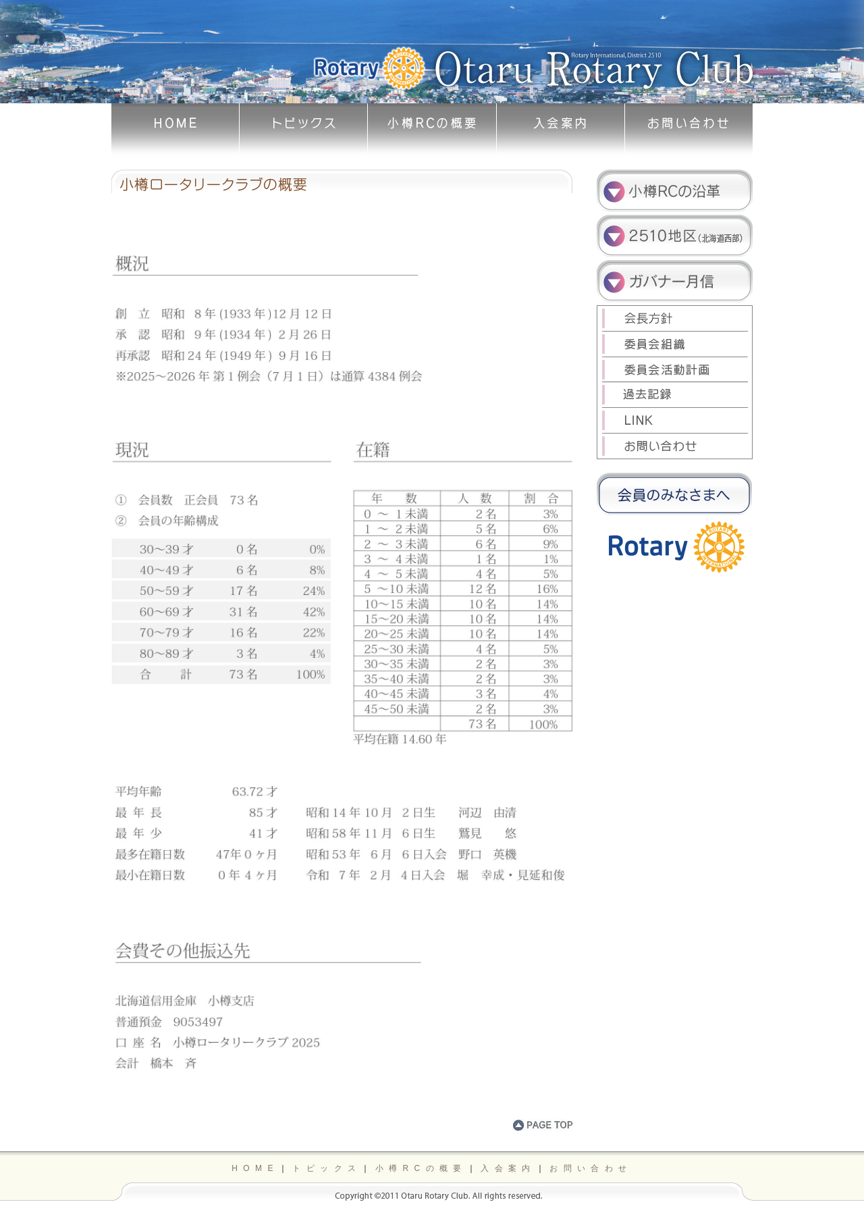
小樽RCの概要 (421, 1168)
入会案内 (508, 1168)
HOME (255, 1168)
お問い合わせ (590, 1168)
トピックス (326, 1168)
